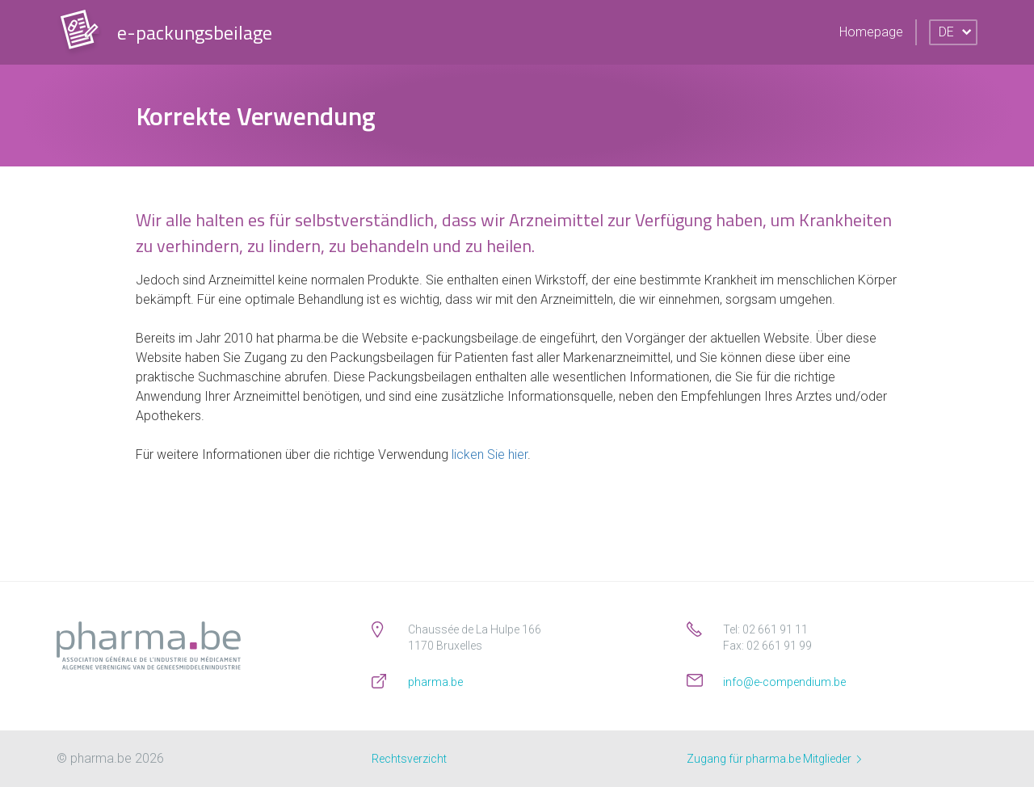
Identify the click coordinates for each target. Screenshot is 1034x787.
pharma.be (435, 681)
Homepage (871, 32)
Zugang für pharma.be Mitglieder (774, 758)
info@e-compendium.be (784, 681)
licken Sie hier (490, 454)
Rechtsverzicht (409, 758)
